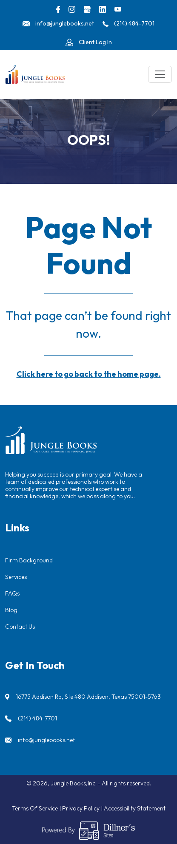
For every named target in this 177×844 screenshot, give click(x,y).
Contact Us (20, 626)
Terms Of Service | (37, 808)
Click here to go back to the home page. (89, 374)
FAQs (12, 593)
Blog (11, 610)
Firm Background (29, 560)
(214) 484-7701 (37, 718)
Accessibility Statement (135, 808)
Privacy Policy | (83, 808)
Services (16, 577)
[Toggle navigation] (160, 74)
